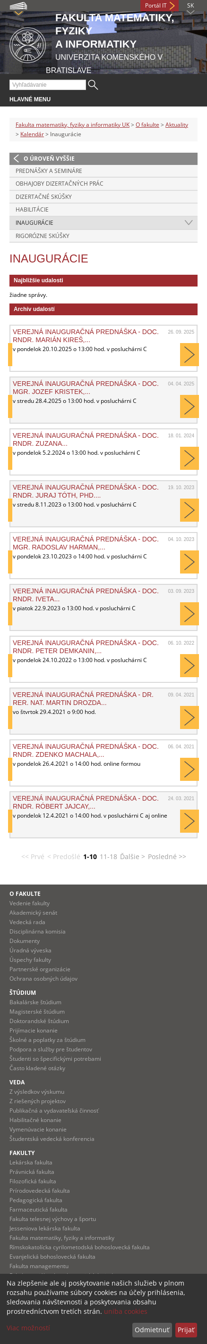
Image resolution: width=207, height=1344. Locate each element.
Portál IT (156, 5)
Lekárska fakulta (30, 1162)
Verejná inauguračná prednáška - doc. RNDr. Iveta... (86, 594)
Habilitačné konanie (35, 1120)
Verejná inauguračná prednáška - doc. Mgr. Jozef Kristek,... (86, 387)
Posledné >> (167, 856)
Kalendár (32, 134)
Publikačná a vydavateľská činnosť (53, 1110)
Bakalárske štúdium (35, 1002)
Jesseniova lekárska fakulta (44, 1228)
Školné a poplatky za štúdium (47, 1040)
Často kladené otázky (37, 1068)
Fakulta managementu (39, 1266)
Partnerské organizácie (39, 969)
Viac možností (28, 1327)
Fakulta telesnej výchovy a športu (52, 1219)
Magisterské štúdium (37, 1012)
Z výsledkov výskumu (36, 1092)
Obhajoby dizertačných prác (60, 184)
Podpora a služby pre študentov (50, 1049)
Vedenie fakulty (29, 903)
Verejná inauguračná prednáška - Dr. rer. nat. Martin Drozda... (83, 698)
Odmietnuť (152, 1329)
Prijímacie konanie (33, 1030)
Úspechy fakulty (30, 960)
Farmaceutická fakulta (38, 1209)
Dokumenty (24, 941)
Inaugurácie (34, 223)
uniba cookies (125, 1311)
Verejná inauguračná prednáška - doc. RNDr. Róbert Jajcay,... (86, 802)
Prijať (186, 1329)
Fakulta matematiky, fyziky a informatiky (61, 1238)
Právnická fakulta (31, 1172)
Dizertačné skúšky (44, 197)
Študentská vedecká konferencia (52, 1139)
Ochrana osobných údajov (43, 979)
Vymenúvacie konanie (38, 1129)
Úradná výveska (30, 950)
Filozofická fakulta (32, 1181)
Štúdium (22, 993)
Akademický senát (33, 913)
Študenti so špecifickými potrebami (55, 1059)
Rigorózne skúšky (42, 236)
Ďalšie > (132, 856)
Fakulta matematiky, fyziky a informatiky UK (72, 125)
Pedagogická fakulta (35, 1200)
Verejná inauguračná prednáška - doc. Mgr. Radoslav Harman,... (86, 542)
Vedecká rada (27, 922)
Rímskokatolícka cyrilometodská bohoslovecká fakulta (79, 1247)
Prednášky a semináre (49, 171)
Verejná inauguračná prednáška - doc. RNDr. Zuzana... (86, 439)
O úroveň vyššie (49, 159)
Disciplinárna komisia (37, 931)
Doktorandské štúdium (39, 1021)
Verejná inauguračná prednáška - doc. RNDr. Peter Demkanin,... (86, 646)
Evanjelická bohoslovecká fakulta (52, 1257)
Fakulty (21, 1153)
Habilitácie (32, 209)
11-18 (108, 856)
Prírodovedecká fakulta (39, 1191)
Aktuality (176, 125)
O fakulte (147, 125)
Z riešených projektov (37, 1101)
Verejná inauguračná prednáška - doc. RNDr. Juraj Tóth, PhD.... (86, 491)
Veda (17, 1082)
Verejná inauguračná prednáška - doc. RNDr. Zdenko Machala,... (86, 750)
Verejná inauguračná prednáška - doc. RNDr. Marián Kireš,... (86, 335)
